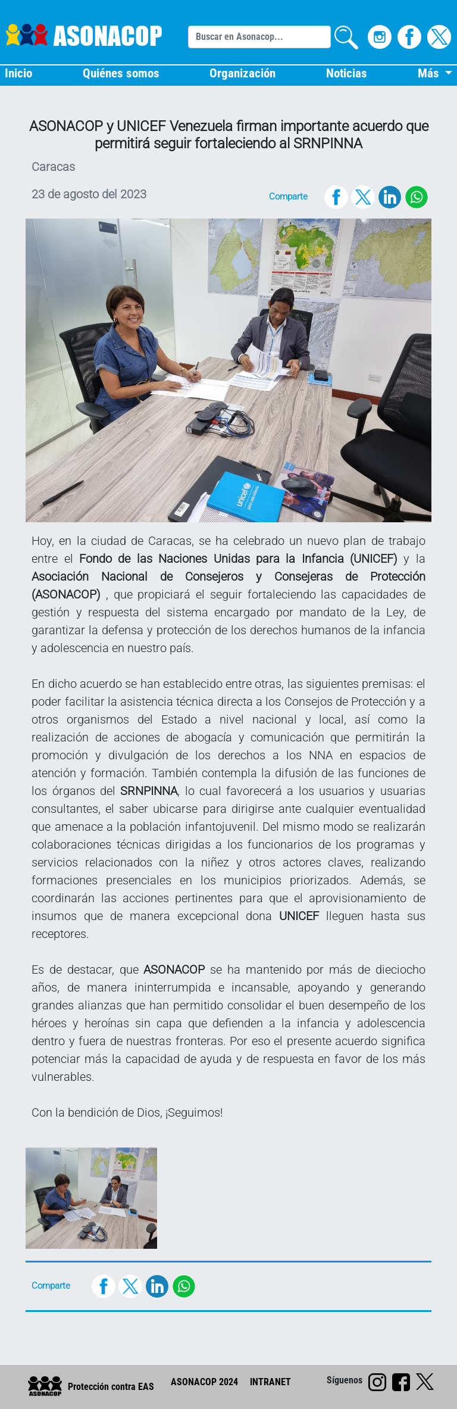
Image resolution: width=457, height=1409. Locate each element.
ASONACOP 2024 (204, 1382)
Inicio (18, 73)
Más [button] (430, 73)
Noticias (346, 73)
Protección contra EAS (111, 1386)
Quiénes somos (121, 73)
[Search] (259, 37)
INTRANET (270, 1382)
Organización (242, 73)
